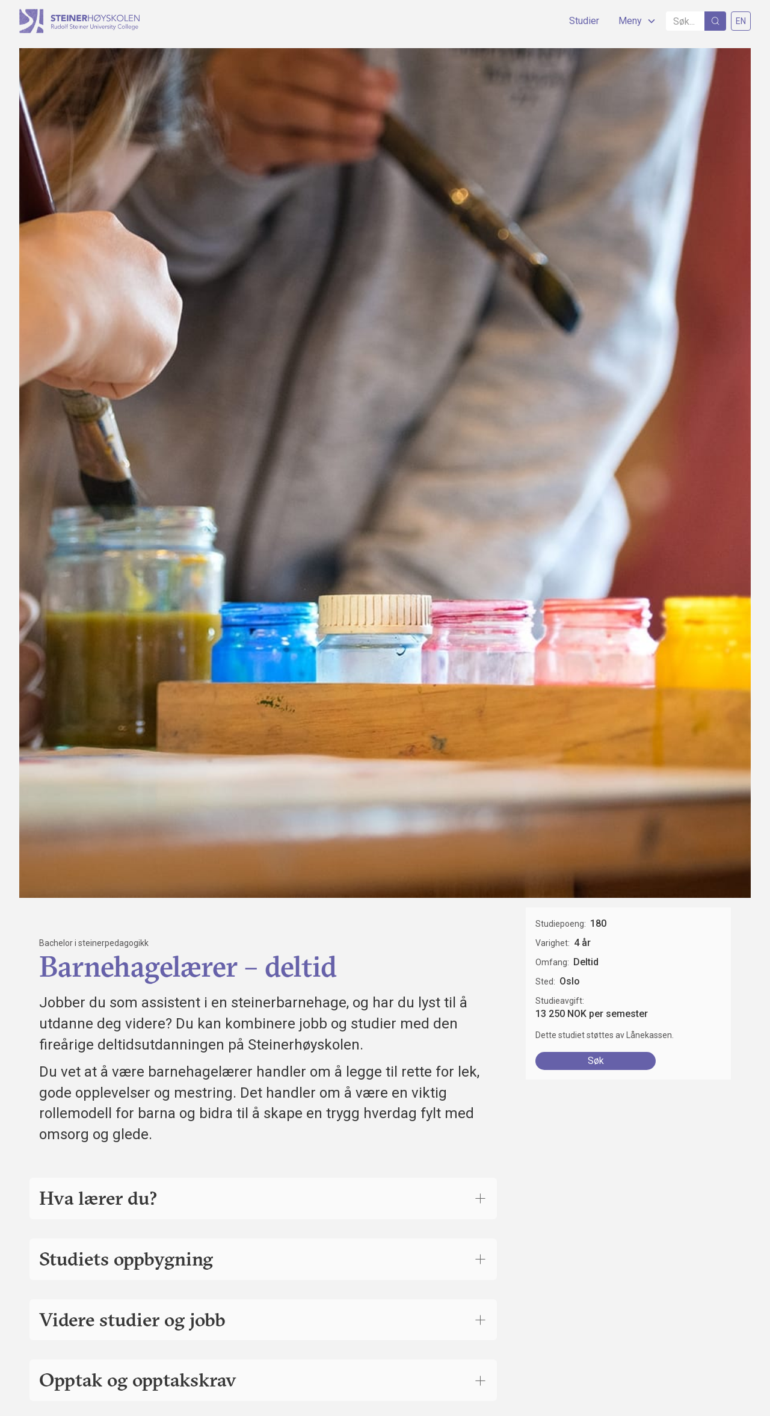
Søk (596, 1060)
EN (741, 21)
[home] (79, 21)
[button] (632, 21)
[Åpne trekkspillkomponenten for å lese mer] (480, 1198)
